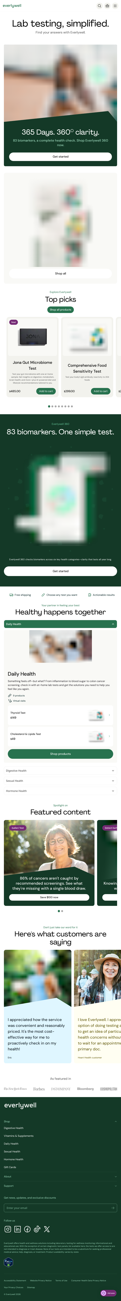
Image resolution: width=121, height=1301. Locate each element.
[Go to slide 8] (72, 406)
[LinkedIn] (17, 1229)
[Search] (99, 6)
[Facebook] (27, 1229)
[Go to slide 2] (52, 406)
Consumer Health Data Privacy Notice (88, 1280)
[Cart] (107, 6)
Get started (60, 157)
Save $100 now (49, 897)
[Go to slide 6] (65, 406)
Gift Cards (10, 1167)
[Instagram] (8, 1229)
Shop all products (60, 309)
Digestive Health (60, 771)
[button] (113, 1208)
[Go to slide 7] (69, 406)
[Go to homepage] (12, 6)
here (83, 1246)
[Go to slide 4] (59, 406)
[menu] (115, 6)
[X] (47, 1229)
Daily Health (60, 624)
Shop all (60, 273)
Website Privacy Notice (41, 1280)
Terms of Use (61, 1280)
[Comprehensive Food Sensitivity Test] (87, 357)
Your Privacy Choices (13, 1287)
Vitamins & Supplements (19, 1136)
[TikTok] (37, 1229)
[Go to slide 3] (56, 406)
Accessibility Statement (15, 1280)
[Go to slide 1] (49, 406)
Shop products (60, 754)
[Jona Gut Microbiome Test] (33, 357)
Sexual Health (60, 781)
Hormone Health (60, 791)
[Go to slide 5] (62, 406)
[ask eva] (108, 1293)
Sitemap (31, 1287)
